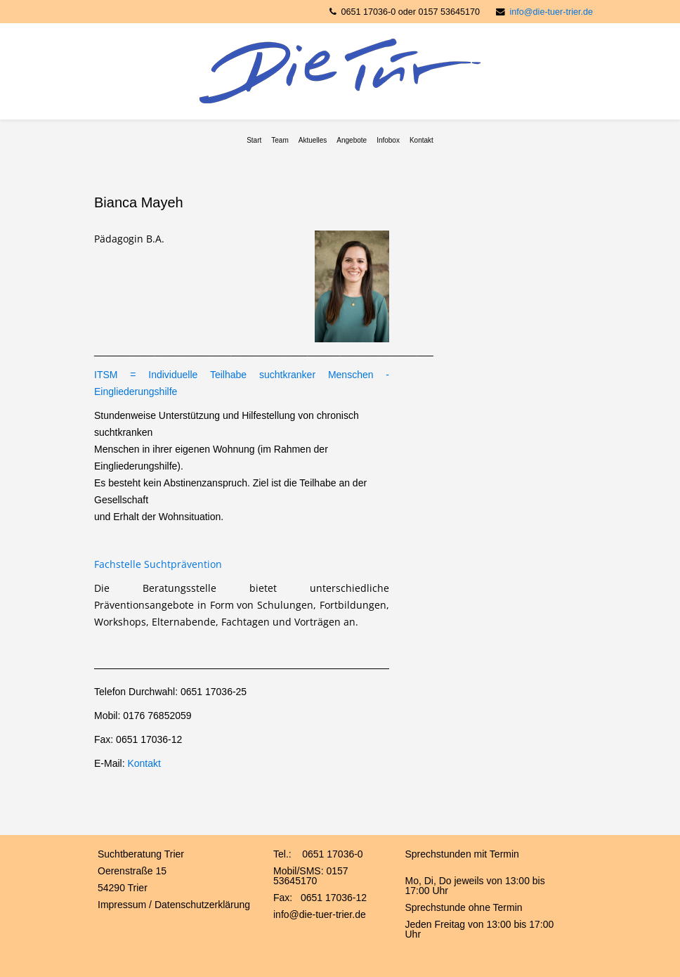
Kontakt (421, 140)
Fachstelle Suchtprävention (158, 564)
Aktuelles (313, 140)
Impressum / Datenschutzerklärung (174, 904)
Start (254, 140)
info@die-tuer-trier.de (551, 12)
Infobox (388, 140)
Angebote (351, 140)
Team (279, 140)
